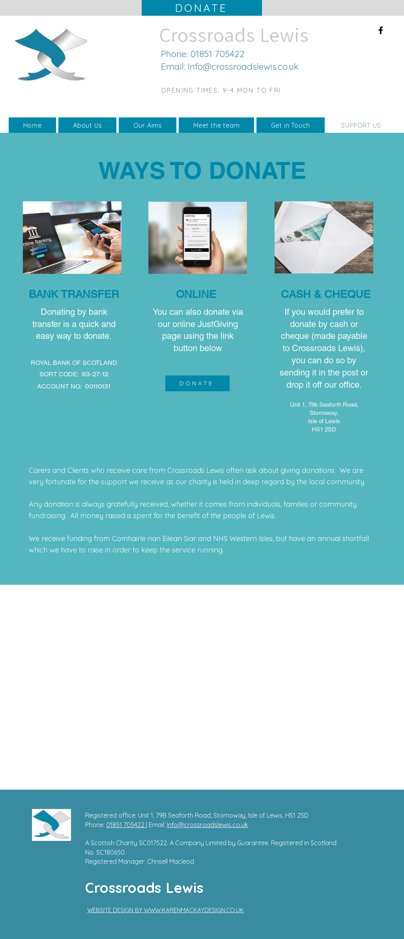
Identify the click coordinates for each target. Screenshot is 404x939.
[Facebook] (381, 30)
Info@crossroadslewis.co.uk (243, 66)
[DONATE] (202, 8)
